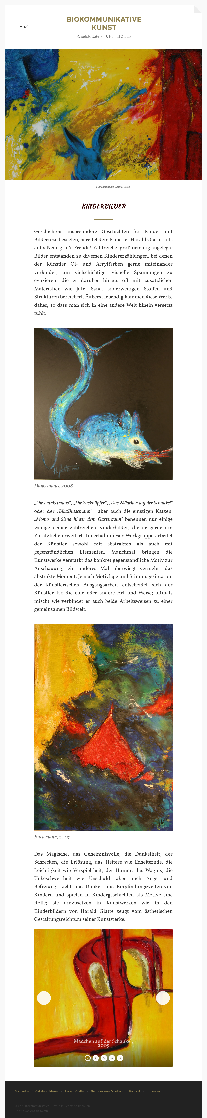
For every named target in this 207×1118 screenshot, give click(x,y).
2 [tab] (96, 1058)
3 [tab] (104, 1058)
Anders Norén (39, 1110)
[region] (103, 998)
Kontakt (134, 1091)
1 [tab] (87, 1058)
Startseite (22, 1091)
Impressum (155, 1091)
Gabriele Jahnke (46, 1091)
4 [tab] (112, 1058)
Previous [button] (44, 998)
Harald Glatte (74, 1091)
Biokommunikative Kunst (104, 23)
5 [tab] (120, 1058)
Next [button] (163, 998)
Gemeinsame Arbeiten (107, 1091)
